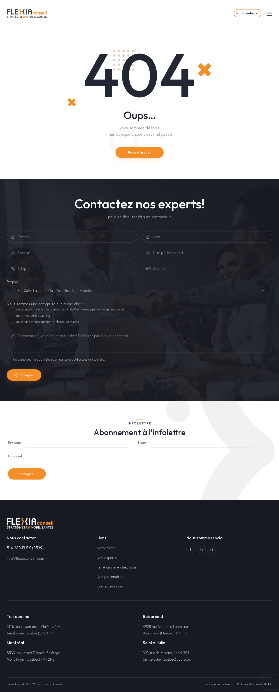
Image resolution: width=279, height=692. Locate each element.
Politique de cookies (217, 684)
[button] (269, 13)
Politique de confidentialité (254, 684)
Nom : (143, 442)
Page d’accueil (139, 152)
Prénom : (16, 442)
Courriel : (16, 456)
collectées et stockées (89, 359)
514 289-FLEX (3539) (25, 547)
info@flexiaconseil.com (25, 558)
